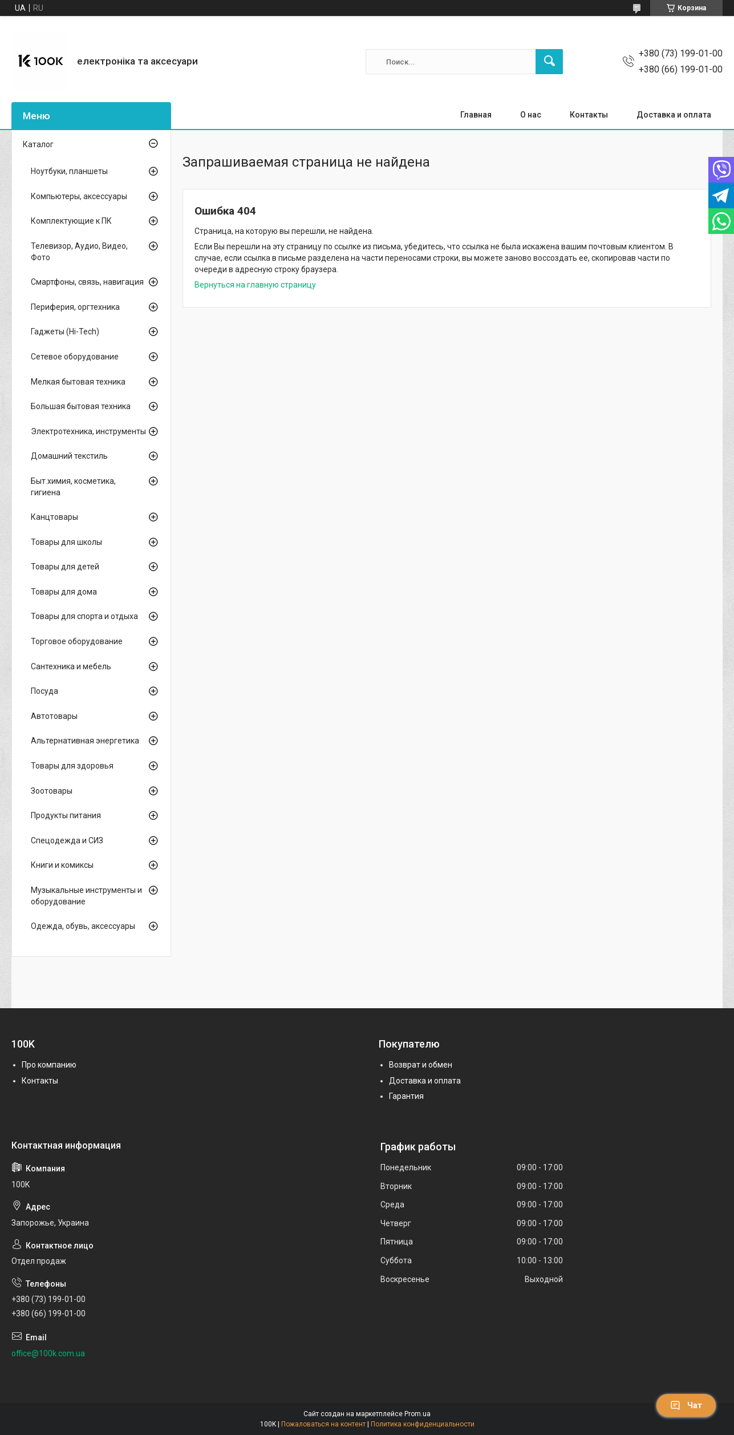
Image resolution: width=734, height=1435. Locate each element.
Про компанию (49, 1064)
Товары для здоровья (72, 765)
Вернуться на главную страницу (255, 284)
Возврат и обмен (420, 1064)
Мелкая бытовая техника (78, 381)
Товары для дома (64, 591)
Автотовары (54, 716)
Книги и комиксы (62, 865)
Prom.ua (417, 1414)
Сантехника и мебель (71, 666)
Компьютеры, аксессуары (79, 196)
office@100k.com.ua (48, 1353)
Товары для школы (66, 542)
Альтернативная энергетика (85, 740)
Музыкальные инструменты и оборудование (86, 896)
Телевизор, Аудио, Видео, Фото (79, 251)
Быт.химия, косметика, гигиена (73, 486)
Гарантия (406, 1096)
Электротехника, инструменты (88, 431)
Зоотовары (51, 790)
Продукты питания (66, 815)
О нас (530, 114)
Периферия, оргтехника (75, 307)
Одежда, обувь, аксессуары (83, 926)
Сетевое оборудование (75, 356)
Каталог (38, 144)
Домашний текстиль (69, 455)
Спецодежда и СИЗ (67, 840)
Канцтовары (54, 517)
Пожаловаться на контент (323, 1424)
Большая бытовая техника (81, 406)
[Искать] (549, 61)
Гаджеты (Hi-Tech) (65, 331)
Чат (686, 1405)
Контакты (589, 114)
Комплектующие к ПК (71, 220)
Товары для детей (65, 566)
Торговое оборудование (77, 641)
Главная (476, 114)
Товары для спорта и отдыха (84, 616)
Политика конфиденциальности (423, 1424)
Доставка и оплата (673, 114)
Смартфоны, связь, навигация (87, 281)
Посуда (44, 691)
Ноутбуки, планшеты (69, 171)
